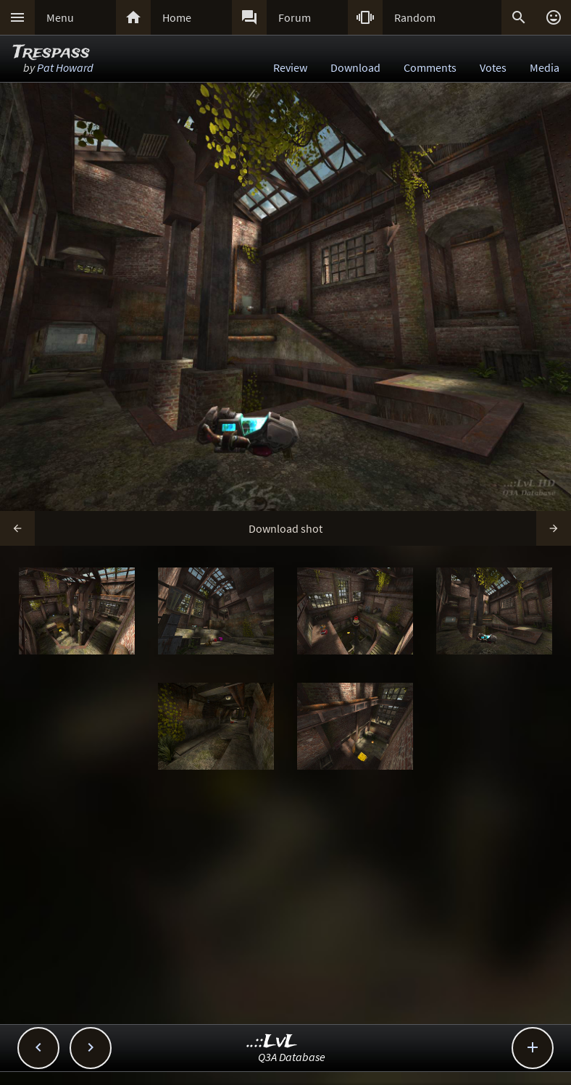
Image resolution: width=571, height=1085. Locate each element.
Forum (294, 17)
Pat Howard (65, 67)
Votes (493, 67)
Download (355, 67)
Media (544, 67)
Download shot (285, 528)
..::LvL (272, 1042)
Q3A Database (291, 1056)
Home (176, 17)
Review (290, 67)
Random (414, 17)
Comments (430, 67)
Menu (60, 17)
